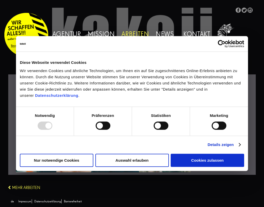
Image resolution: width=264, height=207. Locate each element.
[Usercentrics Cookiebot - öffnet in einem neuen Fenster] (221, 44)
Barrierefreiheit (73, 201)
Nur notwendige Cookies (56, 160)
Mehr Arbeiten (26, 188)
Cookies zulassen (207, 160)
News (165, 34)
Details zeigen (221, 144)
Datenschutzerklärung (56, 95)
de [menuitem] (12, 201)
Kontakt (196, 34)
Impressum (24, 201)
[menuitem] (12, 201)
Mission (101, 34)
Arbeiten (135, 34)
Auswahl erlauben (132, 160)
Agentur (66, 34)
